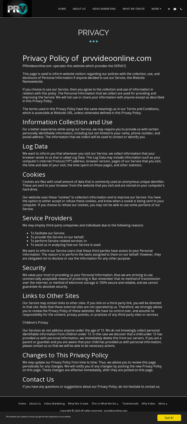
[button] (169, 8)
